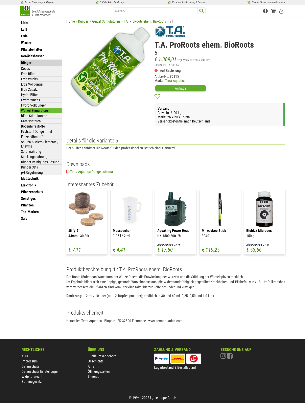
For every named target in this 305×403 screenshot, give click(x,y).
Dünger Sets (29, 167)
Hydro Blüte (29, 95)
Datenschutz (30, 366)
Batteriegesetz (32, 381)
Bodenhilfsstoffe (33, 126)
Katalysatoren (31, 121)
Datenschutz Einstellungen (40, 371)
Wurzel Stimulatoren (35, 110)
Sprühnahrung (31, 151)
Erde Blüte (28, 74)
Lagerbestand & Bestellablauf (175, 367)
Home (70, 21)
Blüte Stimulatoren (34, 116)
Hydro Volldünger (33, 105)
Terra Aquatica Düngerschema (91, 172)
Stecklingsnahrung (34, 157)
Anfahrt (93, 366)
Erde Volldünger (32, 84)
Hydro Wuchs (30, 100)
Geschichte (95, 361)
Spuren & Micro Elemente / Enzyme (40, 144)
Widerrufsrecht (32, 376)
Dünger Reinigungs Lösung (40, 162)
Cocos (25, 68)
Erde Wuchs (29, 79)
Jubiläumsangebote (102, 356)
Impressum (30, 361)
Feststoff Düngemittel (36, 131)
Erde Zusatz (29, 89)
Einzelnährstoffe (32, 137)
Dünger (83, 21)
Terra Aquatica (175, 81)
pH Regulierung (32, 172)
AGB (25, 356)
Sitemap (93, 376)
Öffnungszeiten (99, 371)
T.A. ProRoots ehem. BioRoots (144, 21)
